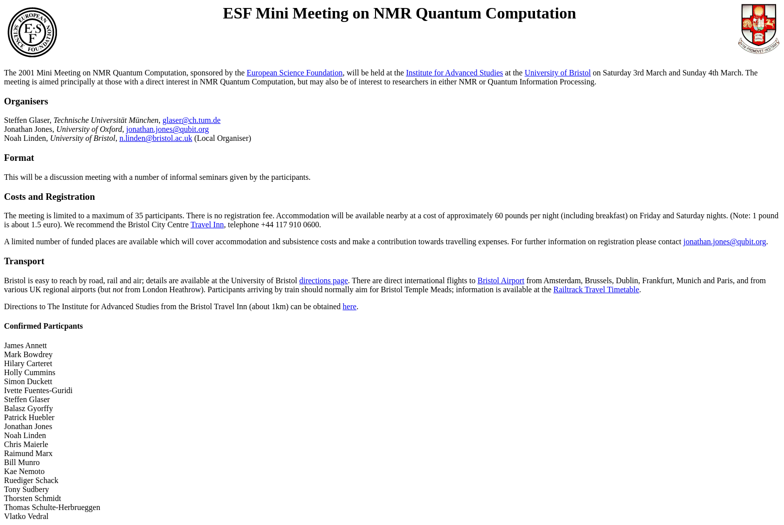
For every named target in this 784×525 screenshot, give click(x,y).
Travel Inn (207, 224)
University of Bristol (557, 72)
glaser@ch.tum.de (191, 120)
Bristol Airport (501, 280)
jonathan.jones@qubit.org (167, 129)
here (349, 306)
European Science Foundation (294, 72)
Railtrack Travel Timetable (597, 289)
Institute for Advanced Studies (454, 72)
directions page (323, 280)
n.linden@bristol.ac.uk (156, 138)
